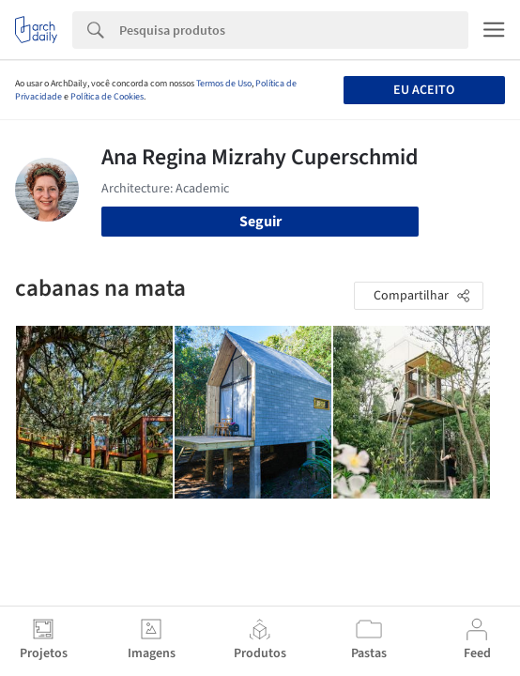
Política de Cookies (107, 96)
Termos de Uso (224, 83)
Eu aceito (423, 90)
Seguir (260, 221)
